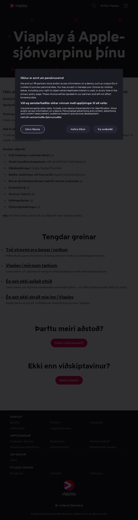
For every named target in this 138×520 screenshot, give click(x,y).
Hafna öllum (78, 129)
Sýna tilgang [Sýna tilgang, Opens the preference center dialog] (32, 129)
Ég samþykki (105, 129)
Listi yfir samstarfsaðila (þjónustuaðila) (41, 117)
